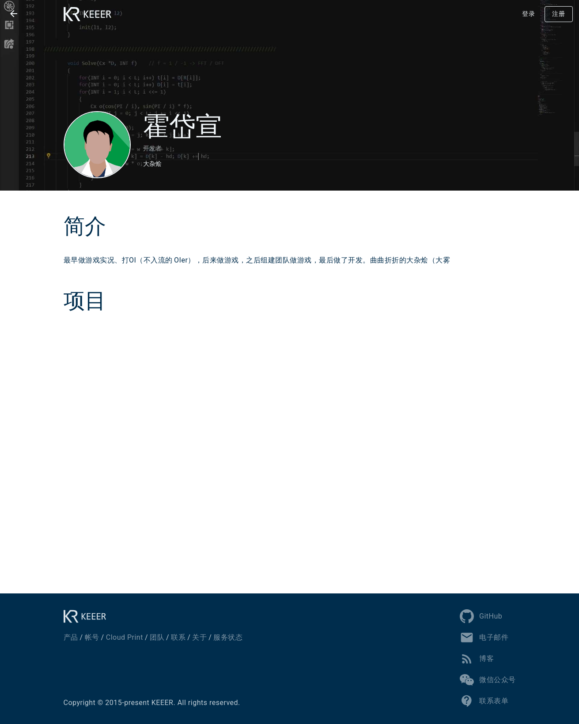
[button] (13, 13)
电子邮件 (484, 637)
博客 (477, 659)
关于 (199, 637)
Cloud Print (124, 637)
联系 (178, 637)
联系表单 (484, 701)
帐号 (92, 637)
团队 (157, 637)
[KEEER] (87, 616)
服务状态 (227, 637)
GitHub (481, 616)
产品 (71, 637)
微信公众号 (488, 680)
